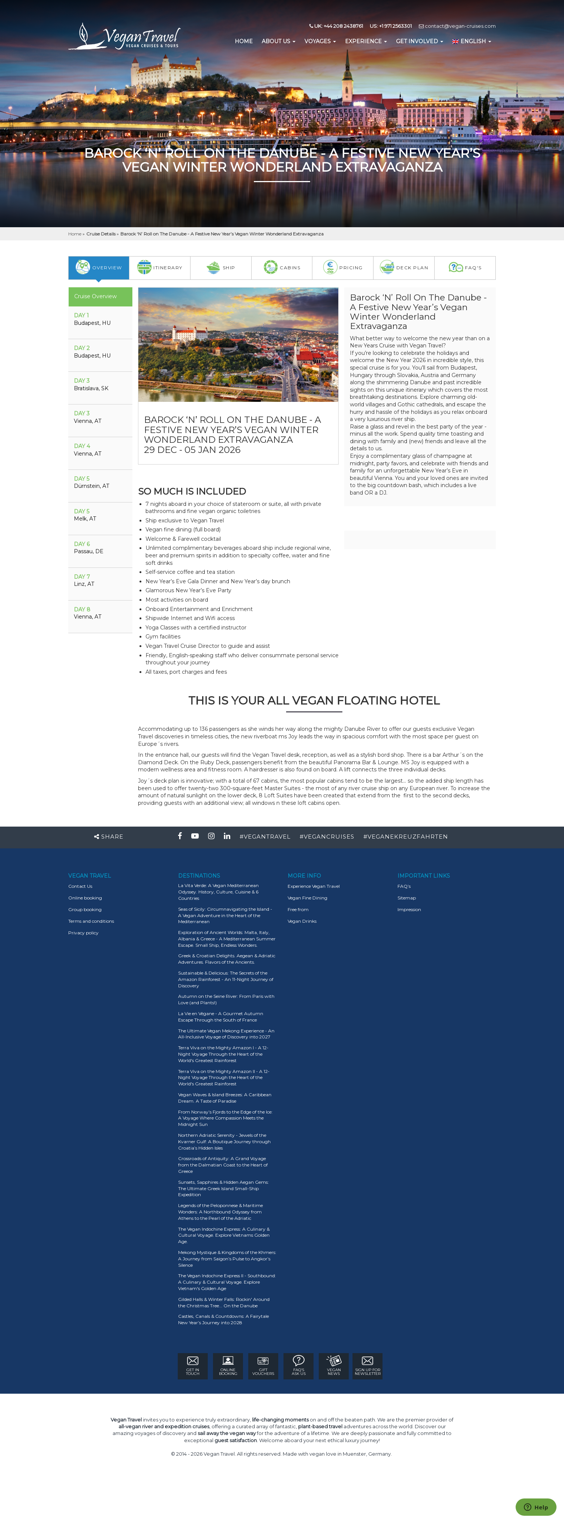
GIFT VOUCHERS (263, 1365)
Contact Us (80, 886)
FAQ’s (404, 886)
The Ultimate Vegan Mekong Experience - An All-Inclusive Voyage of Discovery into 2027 (226, 1034)
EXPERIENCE (366, 41)
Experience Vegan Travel (314, 886)
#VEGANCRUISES (327, 836)
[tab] (100, 322)
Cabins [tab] (282, 267)
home (244, 41)
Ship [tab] (221, 267)
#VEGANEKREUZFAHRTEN (405, 836)
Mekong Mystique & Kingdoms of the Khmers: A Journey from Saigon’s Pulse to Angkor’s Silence (227, 1258)
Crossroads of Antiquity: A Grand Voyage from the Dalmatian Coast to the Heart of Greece (223, 1165)
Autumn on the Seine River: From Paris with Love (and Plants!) (226, 999)
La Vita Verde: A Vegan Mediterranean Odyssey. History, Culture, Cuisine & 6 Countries (218, 892)
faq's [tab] (465, 267)
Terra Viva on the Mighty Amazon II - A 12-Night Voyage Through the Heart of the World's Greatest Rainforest (224, 1077)
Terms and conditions (91, 921)
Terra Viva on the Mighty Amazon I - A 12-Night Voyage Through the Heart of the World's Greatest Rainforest (223, 1054)
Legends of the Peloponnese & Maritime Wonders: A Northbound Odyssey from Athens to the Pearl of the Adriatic (220, 1212)
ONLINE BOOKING (228, 1365)
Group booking (85, 909)
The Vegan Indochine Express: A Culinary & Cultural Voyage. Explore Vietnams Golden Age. (224, 1235)
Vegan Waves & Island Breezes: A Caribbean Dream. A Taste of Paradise (225, 1098)
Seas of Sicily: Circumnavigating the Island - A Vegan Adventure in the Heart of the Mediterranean (225, 915)
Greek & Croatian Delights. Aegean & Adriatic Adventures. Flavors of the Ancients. (226, 959)
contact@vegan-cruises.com (457, 26)
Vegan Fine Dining (307, 898)
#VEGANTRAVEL (265, 836)
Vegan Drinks (302, 921)
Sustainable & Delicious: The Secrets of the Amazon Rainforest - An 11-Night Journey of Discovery (225, 979)
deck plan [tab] (404, 267)
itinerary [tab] (160, 267)
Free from (298, 909)
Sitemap (407, 898)
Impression (409, 909)
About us (279, 41)
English (471, 41)
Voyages (320, 41)
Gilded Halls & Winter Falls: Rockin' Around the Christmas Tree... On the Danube (224, 1302)
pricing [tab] (343, 267)
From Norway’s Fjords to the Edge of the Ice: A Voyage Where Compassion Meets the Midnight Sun (225, 1118)
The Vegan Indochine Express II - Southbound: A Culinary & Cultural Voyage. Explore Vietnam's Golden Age (227, 1282)
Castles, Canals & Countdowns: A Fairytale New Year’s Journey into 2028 (223, 1319)
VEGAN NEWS (334, 1365)
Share (108, 836)
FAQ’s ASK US (299, 1365)
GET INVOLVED (419, 41)
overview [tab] (98, 267)
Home (75, 234)
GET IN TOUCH (193, 1365)
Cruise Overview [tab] (95, 296)
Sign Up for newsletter (368, 1365)
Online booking (85, 898)
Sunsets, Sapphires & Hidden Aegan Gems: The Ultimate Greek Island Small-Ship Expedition (223, 1188)
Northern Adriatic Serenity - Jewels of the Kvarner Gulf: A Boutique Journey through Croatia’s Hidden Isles (224, 1141)
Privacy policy (83, 933)
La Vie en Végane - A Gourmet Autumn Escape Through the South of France (220, 1017)
